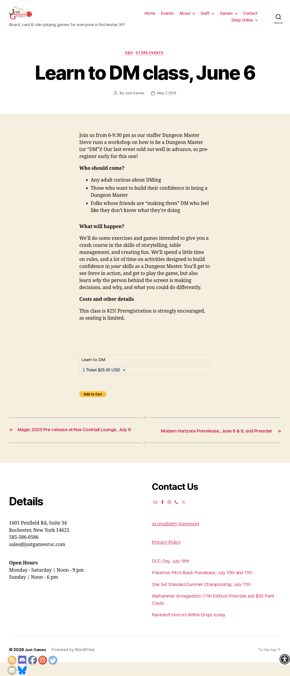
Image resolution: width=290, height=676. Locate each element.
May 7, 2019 (167, 100)
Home (170, 16)
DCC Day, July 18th (173, 574)
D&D (129, 60)
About (205, 16)
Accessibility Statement (178, 538)
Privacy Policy (168, 556)
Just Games (134, 100)
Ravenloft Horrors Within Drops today (193, 628)
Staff (225, 16)
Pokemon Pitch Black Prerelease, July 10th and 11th (208, 586)
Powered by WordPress (75, 663)
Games (246, 16)
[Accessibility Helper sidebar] (284, 659)
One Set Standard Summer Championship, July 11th (209, 598)
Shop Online (242, 23)
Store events (151, 60)
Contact (218, 23)
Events (187, 16)
